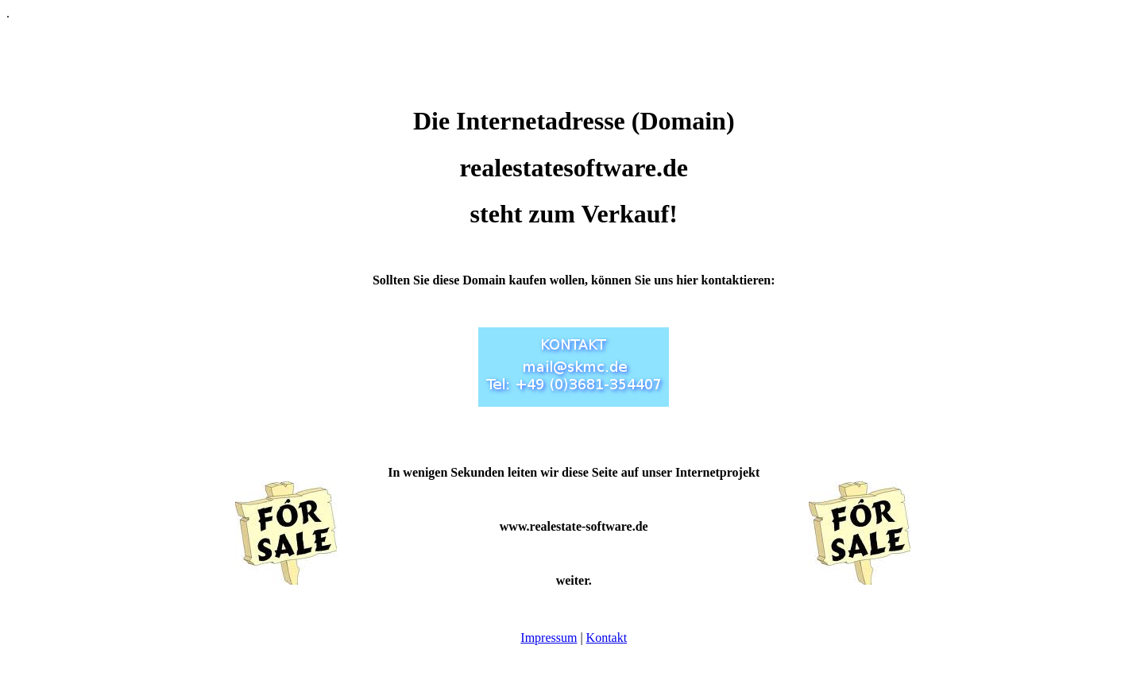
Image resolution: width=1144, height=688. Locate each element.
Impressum (548, 637)
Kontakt (607, 637)
